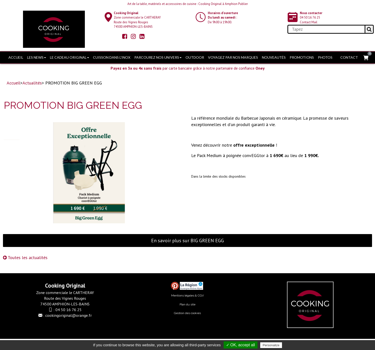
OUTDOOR (195, 57)
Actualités (32, 83)
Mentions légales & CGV (187, 295)
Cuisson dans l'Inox (111, 57)
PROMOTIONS (302, 57)
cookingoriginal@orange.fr (68, 315)
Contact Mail (308, 22)
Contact (349, 57)
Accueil (15, 57)
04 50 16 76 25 (310, 17)
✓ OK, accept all (240, 345)
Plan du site (187, 304)
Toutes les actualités (25, 257)
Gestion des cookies (187, 313)
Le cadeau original (69, 57)
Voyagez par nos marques (233, 57)
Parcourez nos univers (158, 57)
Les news (36, 57)
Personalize (271, 345)
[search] (325, 29)
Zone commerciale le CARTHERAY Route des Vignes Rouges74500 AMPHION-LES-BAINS (137, 20)
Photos (325, 57)
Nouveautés (274, 57)
